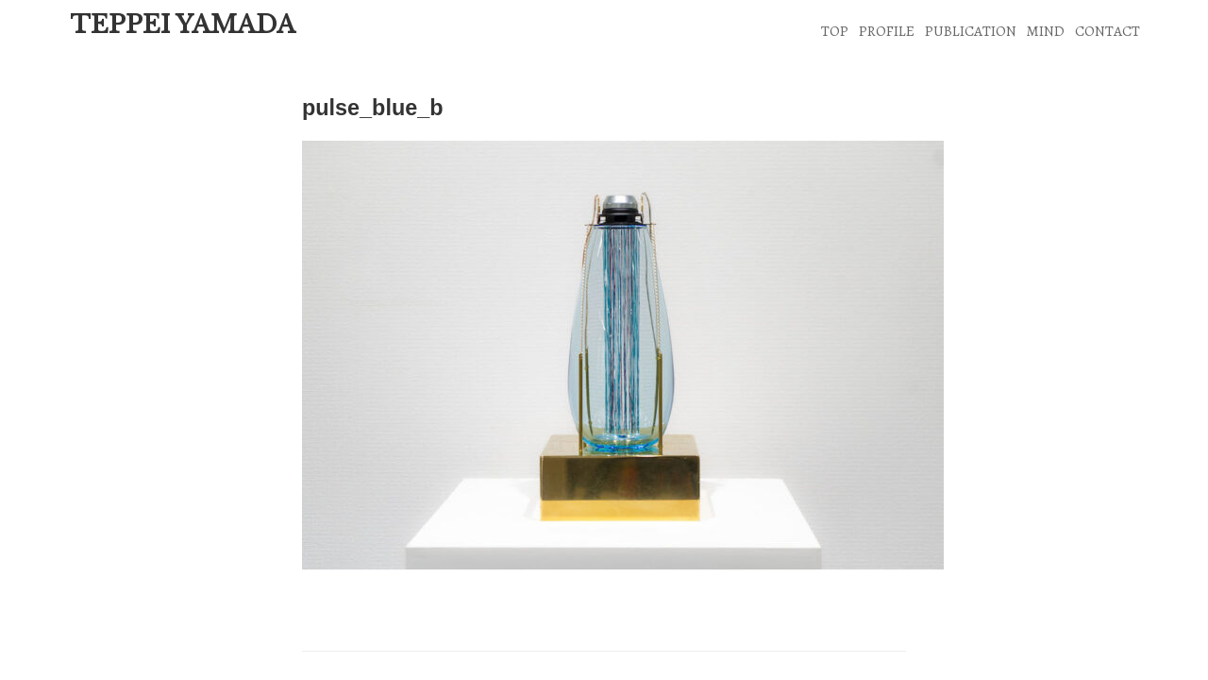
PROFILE (886, 31)
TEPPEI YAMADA (182, 24)
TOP (834, 31)
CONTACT (1107, 31)
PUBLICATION (970, 31)
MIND (1045, 31)
